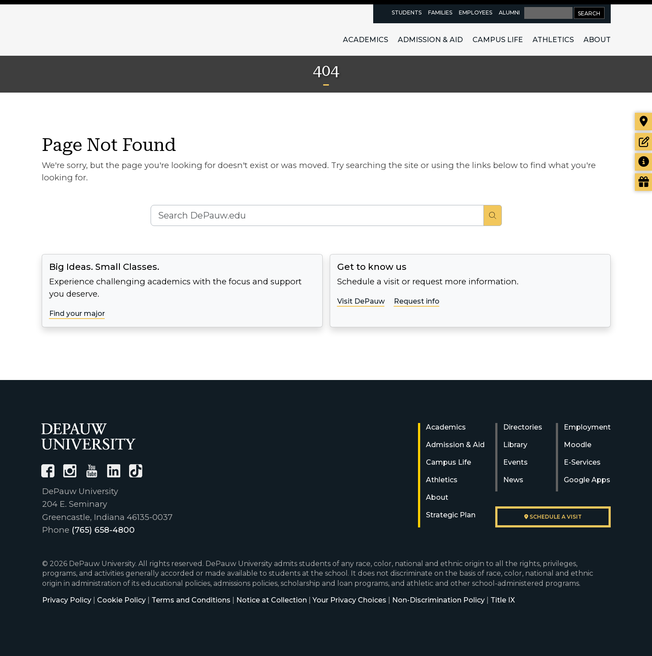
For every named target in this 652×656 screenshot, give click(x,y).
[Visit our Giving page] (643, 182)
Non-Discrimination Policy (438, 600)
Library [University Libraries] (515, 445)
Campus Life (497, 40)
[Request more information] (643, 162)
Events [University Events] (515, 462)
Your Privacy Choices (349, 600)
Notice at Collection (271, 600)
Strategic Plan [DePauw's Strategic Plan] (450, 515)
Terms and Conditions (191, 600)
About (597, 40)
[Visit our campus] (643, 121)
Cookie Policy (121, 600)
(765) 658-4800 (103, 530)
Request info (416, 301)
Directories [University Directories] (522, 427)
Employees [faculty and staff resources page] (475, 12)
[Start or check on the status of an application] (643, 142)
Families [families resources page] (440, 12)
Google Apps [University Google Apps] (587, 480)
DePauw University (89, 29)
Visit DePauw (361, 301)
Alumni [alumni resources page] (509, 12)
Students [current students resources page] (406, 12)
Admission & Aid (430, 40)
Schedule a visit (553, 516)
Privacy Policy (66, 600)
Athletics (553, 40)
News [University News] (513, 480)
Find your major (77, 313)
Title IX (502, 600)
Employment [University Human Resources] (587, 427)
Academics (365, 40)
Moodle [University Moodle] (577, 445)
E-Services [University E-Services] (582, 462)
